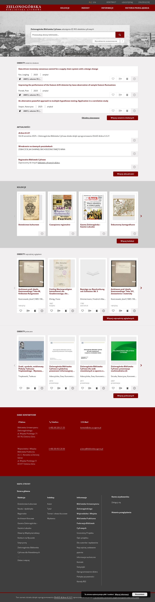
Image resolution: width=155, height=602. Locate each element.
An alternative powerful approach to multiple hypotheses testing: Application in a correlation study (63, 101)
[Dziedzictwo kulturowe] (31, 207)
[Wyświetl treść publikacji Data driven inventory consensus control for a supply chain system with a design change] (127, 78)
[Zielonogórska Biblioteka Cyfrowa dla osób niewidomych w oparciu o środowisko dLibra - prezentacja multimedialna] (93, 351)
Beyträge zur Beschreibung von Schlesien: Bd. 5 (92, 290)
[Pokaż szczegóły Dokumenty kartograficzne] (134, 233)
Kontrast (111, 2)
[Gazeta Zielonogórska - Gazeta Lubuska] (93, 207)
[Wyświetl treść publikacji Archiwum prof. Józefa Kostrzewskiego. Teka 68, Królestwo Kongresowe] (34, 311)
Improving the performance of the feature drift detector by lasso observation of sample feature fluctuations (67, 85)
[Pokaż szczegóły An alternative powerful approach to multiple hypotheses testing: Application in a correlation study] (134, 110)
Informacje (107, 8)
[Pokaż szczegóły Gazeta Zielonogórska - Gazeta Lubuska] (103, 233)
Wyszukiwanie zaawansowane (106, 41)
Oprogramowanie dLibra (87, 571)
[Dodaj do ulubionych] (113, 78)
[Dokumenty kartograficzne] (124, 207)
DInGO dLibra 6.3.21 (63, 597)
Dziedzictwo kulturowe (28, 225)
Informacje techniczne (86, 557)
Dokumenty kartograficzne (123, 225)
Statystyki (81, 567)
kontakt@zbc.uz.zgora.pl (90, 427)
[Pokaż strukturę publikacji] (30, 79)
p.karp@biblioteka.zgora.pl (91, 448)
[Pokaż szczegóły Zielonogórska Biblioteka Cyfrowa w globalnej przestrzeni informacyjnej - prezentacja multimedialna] (72, 388)
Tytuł (49, 508)
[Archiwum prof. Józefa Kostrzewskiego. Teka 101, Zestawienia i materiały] (123, 274)
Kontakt (80, 562)
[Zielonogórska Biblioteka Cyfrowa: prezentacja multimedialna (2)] (123, 351)
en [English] (94, 2)
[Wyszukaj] (119, 35)
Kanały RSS (81, 581)
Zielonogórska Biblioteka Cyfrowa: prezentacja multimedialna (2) (122, 368)
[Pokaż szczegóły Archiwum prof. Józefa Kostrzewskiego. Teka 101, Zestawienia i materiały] (134, 311)
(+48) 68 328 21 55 (57, 427)
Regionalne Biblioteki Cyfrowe (32, 159)
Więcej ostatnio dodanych (122, 118)
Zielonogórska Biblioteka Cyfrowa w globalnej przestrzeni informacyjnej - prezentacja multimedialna (61, 368)
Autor (49, 504)
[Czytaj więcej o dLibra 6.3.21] (134, 140)
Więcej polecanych (125, 395)
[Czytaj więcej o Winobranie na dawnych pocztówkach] (134, 153)
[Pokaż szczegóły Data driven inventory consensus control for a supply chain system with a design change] (134, 78)
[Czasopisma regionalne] (62, 207)
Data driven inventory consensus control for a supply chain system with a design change (58, 69)
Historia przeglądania (137, 8)
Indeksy (85, 8)
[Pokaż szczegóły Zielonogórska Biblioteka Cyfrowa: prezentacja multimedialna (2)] (134, 388)
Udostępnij (127, 2)
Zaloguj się (144, 2)
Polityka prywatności (85, 576)
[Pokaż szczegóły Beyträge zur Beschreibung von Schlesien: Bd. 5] (103, 311)
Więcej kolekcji (127, 241)
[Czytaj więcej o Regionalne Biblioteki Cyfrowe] (134, 167)
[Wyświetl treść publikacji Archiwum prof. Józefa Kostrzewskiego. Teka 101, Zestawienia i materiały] (127, 311)
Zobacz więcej (24, 560)
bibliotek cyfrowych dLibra (49, 162)
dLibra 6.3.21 (24, 133)
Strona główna (23, 491)
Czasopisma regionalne (59, 225)
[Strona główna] (51, 8)
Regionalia (22, 513)
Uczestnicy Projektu (85, 533)
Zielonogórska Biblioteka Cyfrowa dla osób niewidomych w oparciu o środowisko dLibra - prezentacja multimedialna (92, 368)
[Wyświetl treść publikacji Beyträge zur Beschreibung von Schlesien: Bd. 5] (96, 311)
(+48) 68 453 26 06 (57, 448)
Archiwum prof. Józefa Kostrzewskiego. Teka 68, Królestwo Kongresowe (29, 291)
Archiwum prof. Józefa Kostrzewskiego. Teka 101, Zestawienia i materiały (122, 291)
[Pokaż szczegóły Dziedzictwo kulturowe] (42, 233)
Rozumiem (139, 594)
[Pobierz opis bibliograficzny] (120, 78)
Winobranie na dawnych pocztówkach (35, 146)
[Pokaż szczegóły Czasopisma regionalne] (72, 233)
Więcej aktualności (125, 174)
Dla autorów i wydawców (87, 542)
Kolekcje (65, 8)
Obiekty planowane (90, 118)
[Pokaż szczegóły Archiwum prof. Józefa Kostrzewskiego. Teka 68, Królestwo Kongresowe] (41, 311)
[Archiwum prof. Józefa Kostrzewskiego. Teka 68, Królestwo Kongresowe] (31, 274)
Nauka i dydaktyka (25, 508)
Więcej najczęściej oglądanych (120, 318)
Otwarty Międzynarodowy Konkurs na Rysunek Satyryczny (29, 538)
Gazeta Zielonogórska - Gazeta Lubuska (90, 226)
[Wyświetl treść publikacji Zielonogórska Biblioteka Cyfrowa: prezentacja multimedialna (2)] (127, 388)
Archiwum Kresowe (26, 518)
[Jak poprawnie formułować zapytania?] (122, 41)
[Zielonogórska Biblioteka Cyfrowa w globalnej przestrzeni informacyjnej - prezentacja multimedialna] (62, 351)
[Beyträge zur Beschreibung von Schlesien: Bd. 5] (93, 274)
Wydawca (51, 518)
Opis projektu (82, 538)
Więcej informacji (122, 594)
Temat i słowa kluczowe (57, 513)
